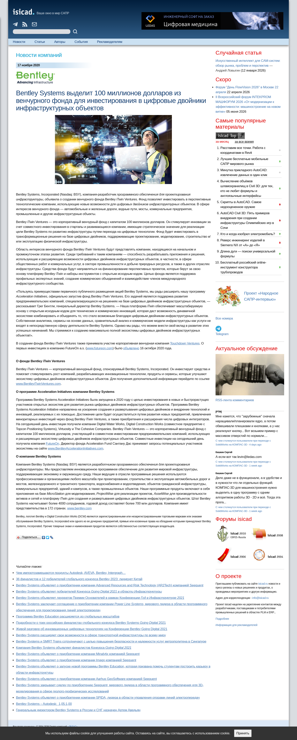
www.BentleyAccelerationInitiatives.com (75, 448)
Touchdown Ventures (184, 343)
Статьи (39, 42)
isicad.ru (263, 583)
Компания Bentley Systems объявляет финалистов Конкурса (73, 648)
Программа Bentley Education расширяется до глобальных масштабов (67, 616)
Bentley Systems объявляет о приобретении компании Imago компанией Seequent (76, 660)
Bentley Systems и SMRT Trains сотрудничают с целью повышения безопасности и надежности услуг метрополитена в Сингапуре (111, 641)
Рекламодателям (109, 42)
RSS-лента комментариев (235, 400)
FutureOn (52, 443)
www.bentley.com (79, 508)
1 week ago (255, 465)
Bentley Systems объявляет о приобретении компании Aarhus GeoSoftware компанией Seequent (86, 679)
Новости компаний (39, 55)
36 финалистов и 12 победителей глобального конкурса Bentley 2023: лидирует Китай (79, 579)
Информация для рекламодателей (236, 625)
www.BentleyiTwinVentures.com (38, 384)
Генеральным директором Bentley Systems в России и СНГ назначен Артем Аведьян (78, 710)
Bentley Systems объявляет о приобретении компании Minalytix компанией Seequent (78, 654)
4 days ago (255, 444)
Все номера (224, 318)
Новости (19, 42)
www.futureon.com (100, 348)
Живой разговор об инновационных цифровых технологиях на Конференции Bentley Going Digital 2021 (91, 629)
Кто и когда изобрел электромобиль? (247, 234)
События (81, 42)
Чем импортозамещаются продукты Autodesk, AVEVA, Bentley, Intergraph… (71, 573)
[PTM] (219, 411)
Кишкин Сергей (224, 452)
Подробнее (222, 618)
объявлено (131, 348)
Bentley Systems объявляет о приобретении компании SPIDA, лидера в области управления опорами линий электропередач (108, 697)
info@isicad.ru (260, 597)
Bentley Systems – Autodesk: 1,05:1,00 (44, 704)
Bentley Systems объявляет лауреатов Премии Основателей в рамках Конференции (100, 598)
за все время (244, 141)
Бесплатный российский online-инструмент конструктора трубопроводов (243, 267)
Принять (242, 733)
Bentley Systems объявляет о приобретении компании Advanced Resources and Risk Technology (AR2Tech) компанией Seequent (109, 585)
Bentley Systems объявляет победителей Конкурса (89, 591)
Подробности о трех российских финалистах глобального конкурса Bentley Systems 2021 (91, 623)
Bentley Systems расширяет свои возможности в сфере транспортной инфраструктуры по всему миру (91, 635)
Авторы (59, 42)
